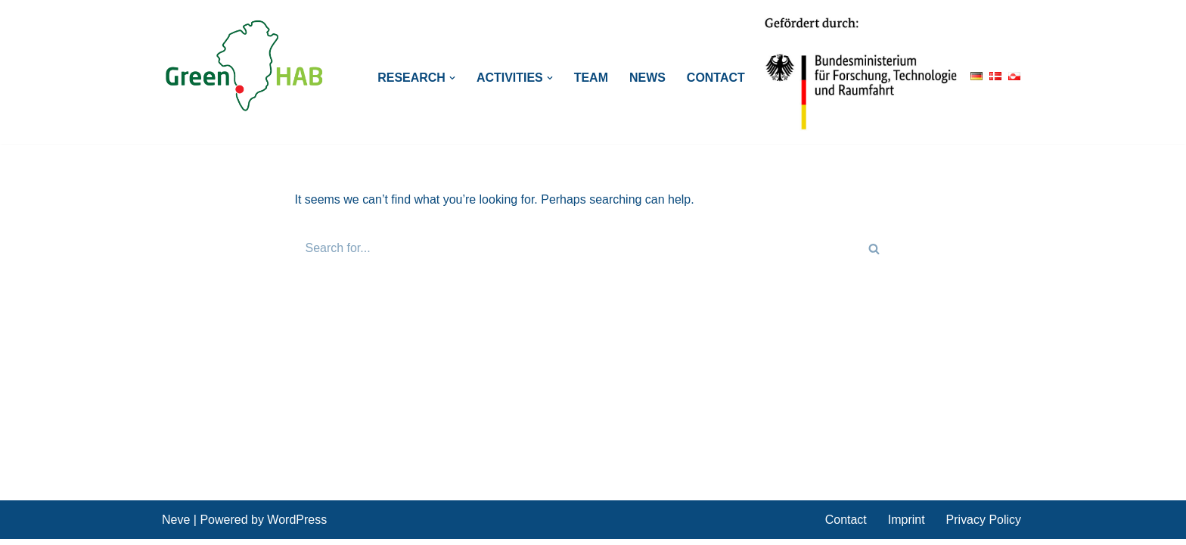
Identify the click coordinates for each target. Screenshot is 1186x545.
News (647, 77)
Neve (176, 525)
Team (591, 77)
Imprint (906, 525)
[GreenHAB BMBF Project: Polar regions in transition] (245, 66)
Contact (716, 77)
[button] (452, 78)
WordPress (297, 525)
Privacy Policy (983, 525)
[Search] (576, 248)
